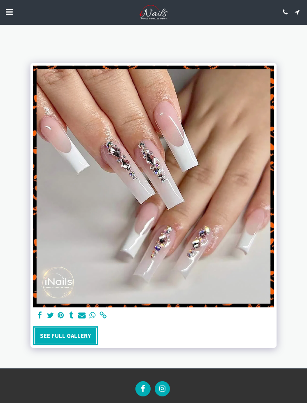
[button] (9, 12)
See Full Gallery (65, 336)
